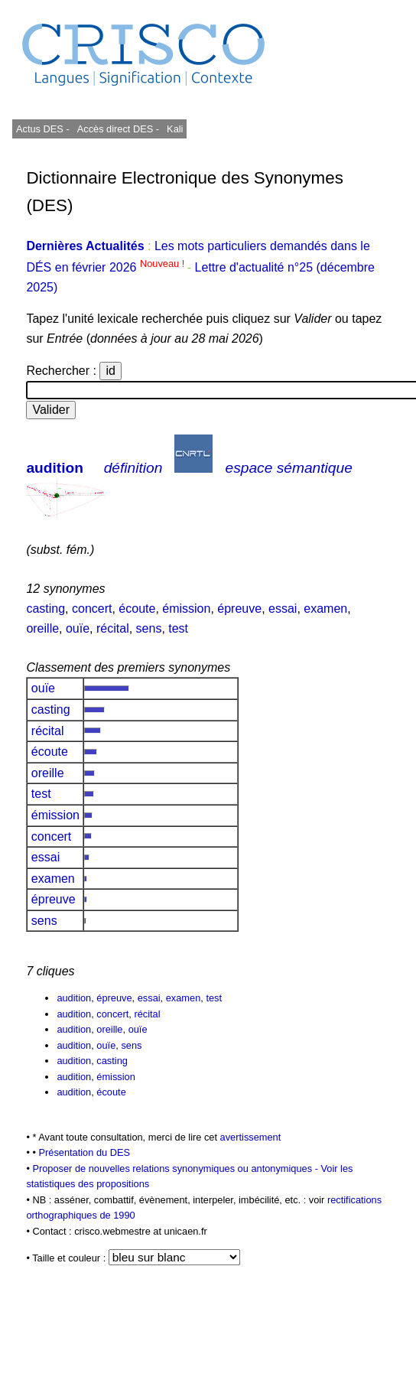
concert (92, 608)
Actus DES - (43, 129)
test (178, 628)
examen (325, 608)
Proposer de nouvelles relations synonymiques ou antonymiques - (176, 1168)
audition (54, 468)
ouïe (77, 628)
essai (282, 608)
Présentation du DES (84, 1152)
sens (149, 628)
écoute (137, 608)
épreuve (239, 608)
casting (45, 608)
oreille (42, 628)
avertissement (250, 1137)
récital (112, 628)
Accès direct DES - (118, 129)
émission (186, 608)
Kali (175, 129)
